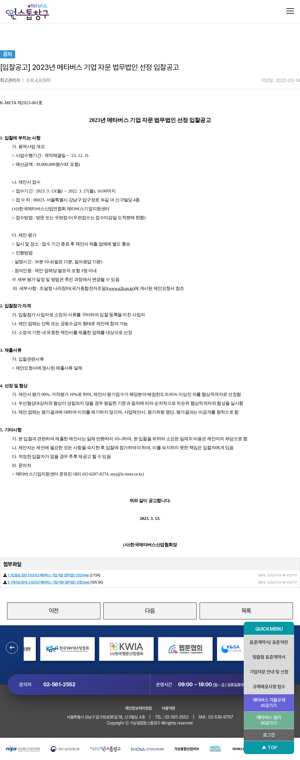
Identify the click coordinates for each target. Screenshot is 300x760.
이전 (54, 610)
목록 (246, 610)
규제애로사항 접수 (269, 687)
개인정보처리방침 (138, 708)
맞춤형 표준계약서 (269, 657)
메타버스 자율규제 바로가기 (269, 702)
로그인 (269, 735)
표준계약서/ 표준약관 (269, 642)
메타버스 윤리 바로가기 (268, 720)
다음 (150, 610)
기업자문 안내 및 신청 (269, 672)
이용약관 (168, 708)
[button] (12, 648)
